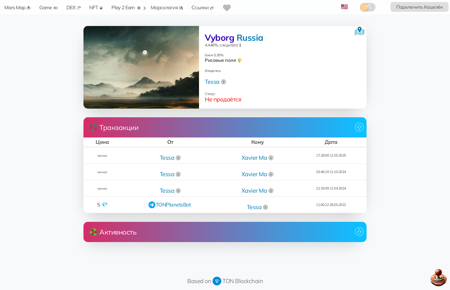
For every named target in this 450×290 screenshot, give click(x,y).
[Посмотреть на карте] (360, 31)
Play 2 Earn (126, 7)
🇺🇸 (344, 6)
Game (48, 7)
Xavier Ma (254, 157)
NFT (96, 7)
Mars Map (17, 7)
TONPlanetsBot (173, 204)
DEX (73, 7)
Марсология (167, 7)
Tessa (212, 81)
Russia (250, 37)
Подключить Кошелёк (419, 7)
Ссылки (202, 7)
